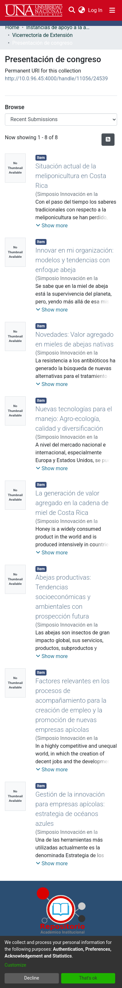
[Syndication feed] (108, 139)
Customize (15, 965)
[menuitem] (81, 10)
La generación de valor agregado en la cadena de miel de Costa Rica (71, 503)
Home (12, 27)
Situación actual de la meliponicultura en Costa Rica (70, 175)
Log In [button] (95, 10)
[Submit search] (72, 10)
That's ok (88, 978)
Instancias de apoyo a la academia (58, 27)
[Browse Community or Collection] (61, 119)
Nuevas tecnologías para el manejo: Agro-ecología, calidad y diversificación (73, 418)
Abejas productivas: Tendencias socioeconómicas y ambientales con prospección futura (63, 596)
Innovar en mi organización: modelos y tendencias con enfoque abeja (74, 260)
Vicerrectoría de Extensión (42, 35)
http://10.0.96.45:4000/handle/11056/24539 (56, 78)
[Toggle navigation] (112, 10)
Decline (31, 978)
